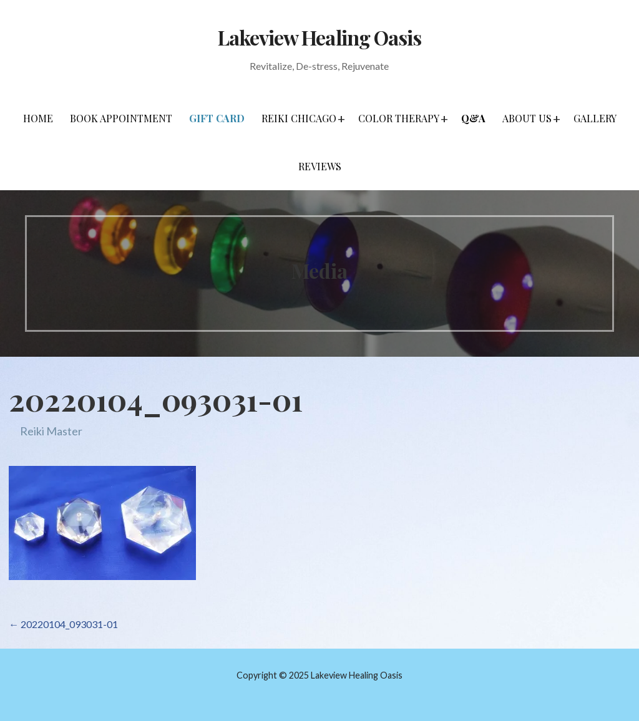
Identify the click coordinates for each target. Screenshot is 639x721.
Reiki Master (51, 431)
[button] (341, 118)
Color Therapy (398, 118)
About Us (527, 118)
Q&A (473, 118)
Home (38, 118)
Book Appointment (121, 118)
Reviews (319, 166)
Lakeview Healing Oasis (319, 37)
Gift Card (217, 118)
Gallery (595, 118)
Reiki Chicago (298, 118)
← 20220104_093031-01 (63, 624)
